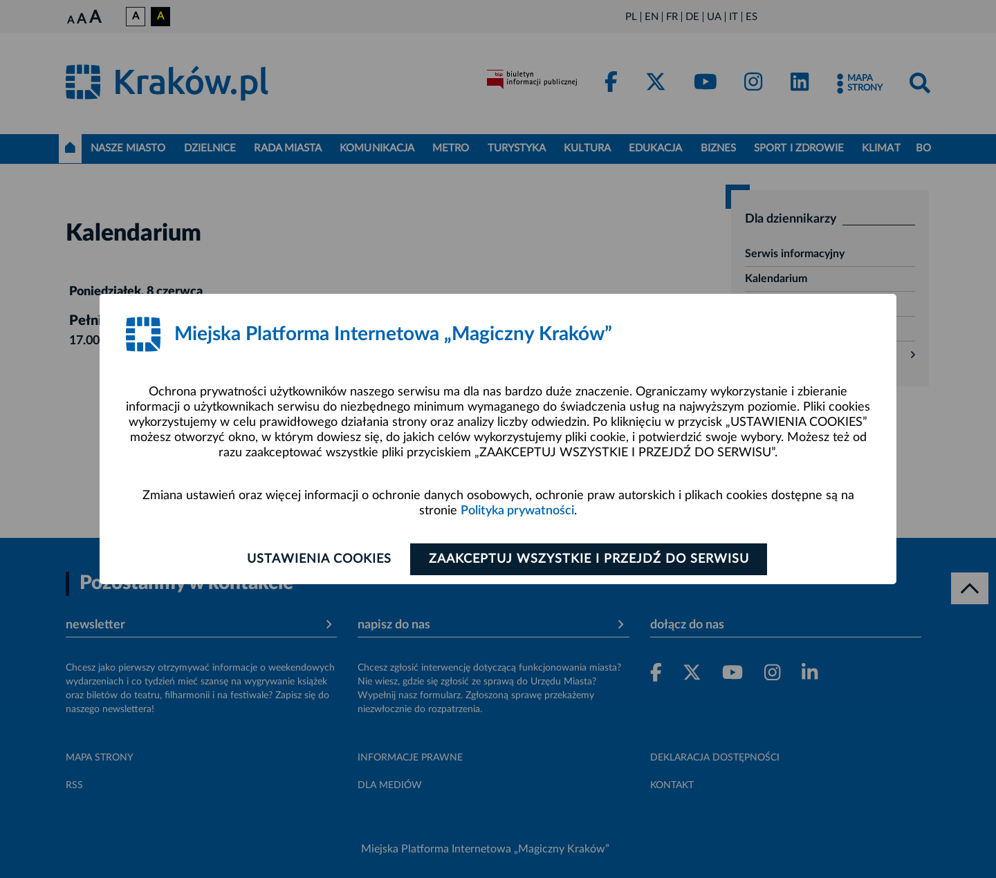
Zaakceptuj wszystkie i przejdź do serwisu (589, 559)
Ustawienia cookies (319, 559)
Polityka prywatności (517, 511)
